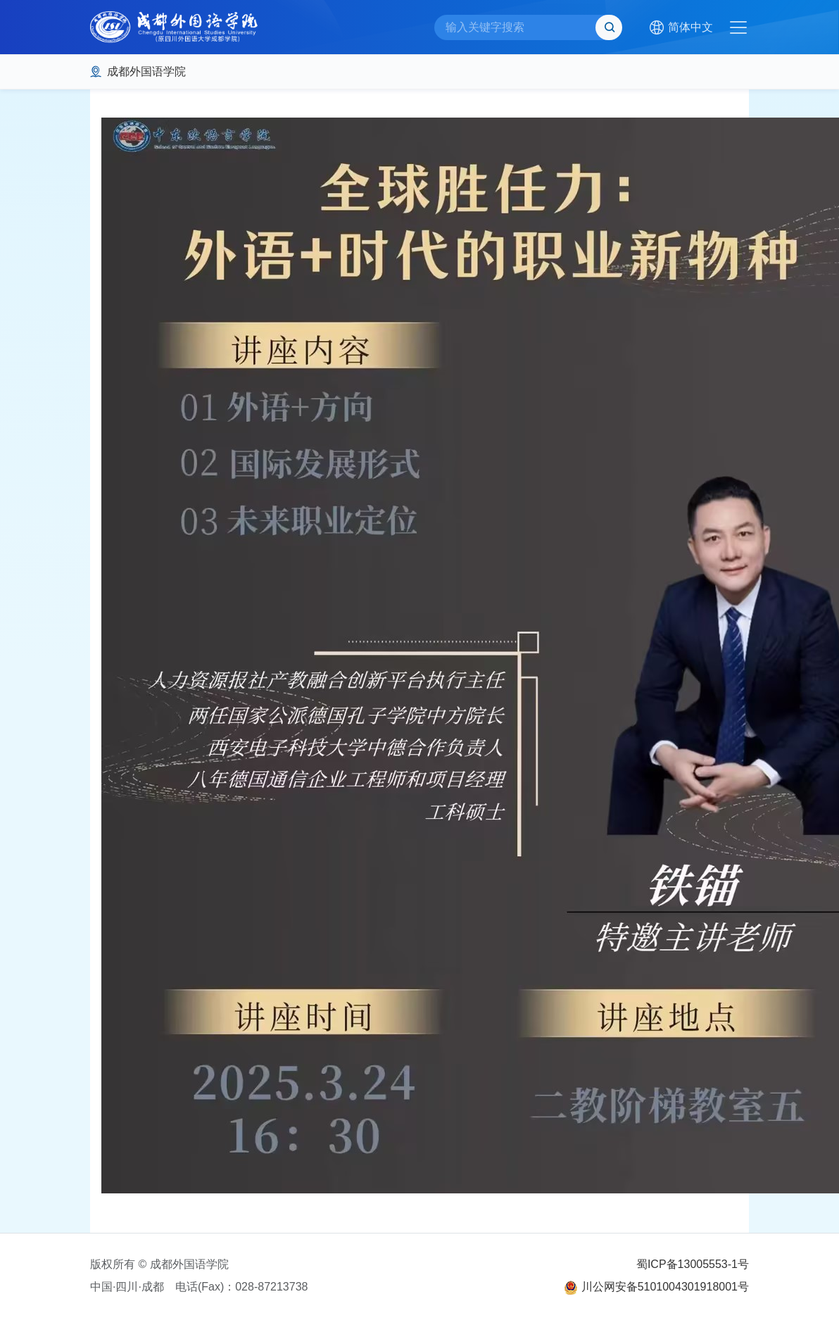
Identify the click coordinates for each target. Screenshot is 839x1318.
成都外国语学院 (146, 71)
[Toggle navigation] (738, 27)
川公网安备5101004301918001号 (665, 1287)
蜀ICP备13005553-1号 (692, 1264)
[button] (680, 27)
